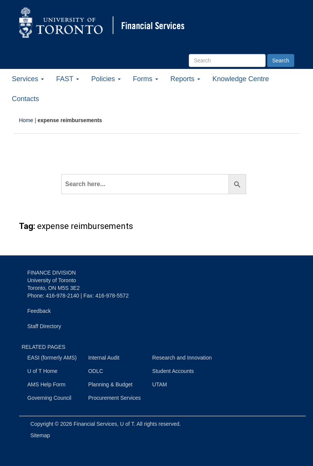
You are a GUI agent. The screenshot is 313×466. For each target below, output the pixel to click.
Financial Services (95, 424)
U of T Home (43, 371)
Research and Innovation (182, 358)
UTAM (159, 384)
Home (26, 120)
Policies (106, 79)
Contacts (25, 99)
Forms (145, 79)
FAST (67, 79)
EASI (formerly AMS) (52, 358)
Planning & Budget (110, 384)
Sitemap (40, 435)
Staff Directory (44, 326)
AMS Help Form (47, 384)
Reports (185, 79)
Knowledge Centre (240, 79)
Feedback (39, 311)
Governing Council (49, 398)
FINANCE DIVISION (52, 273)
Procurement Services (114, 398)
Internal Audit (104, 358)
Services (28, 79)
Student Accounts (173, 371)
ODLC (95, 371)
